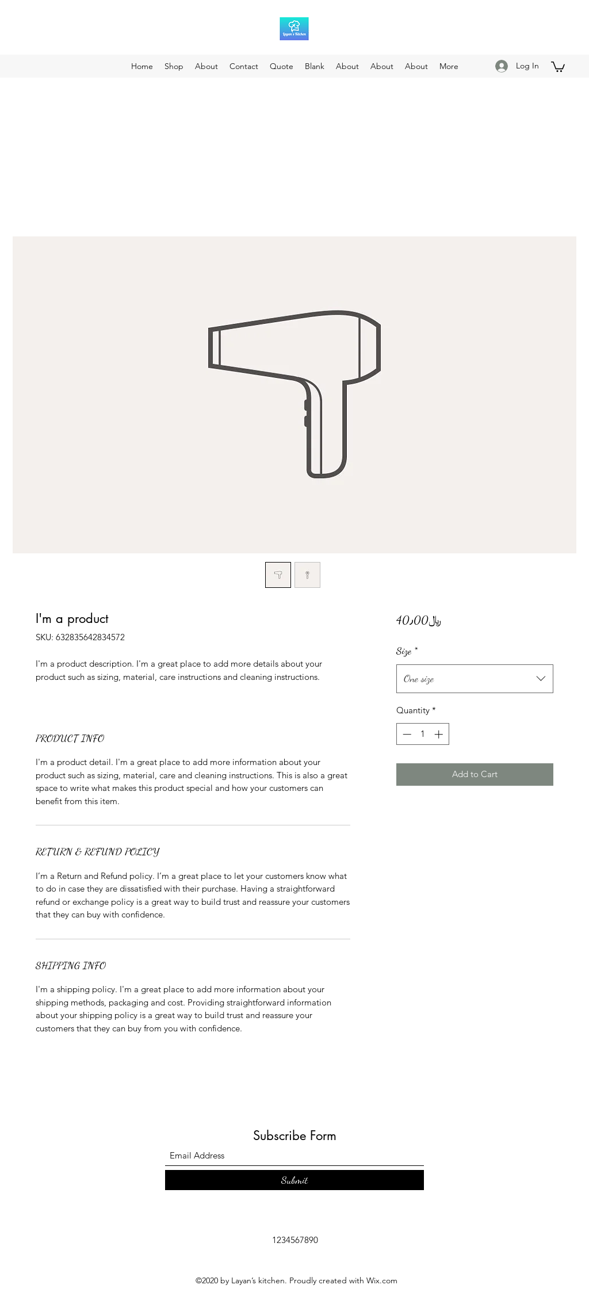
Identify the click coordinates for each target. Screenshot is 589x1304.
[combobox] (474, 678)
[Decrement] (406, 734)
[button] (558, 66)
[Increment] (440, 734)
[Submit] (294, 1180)
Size (407, 650)
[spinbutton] (422, 734)
